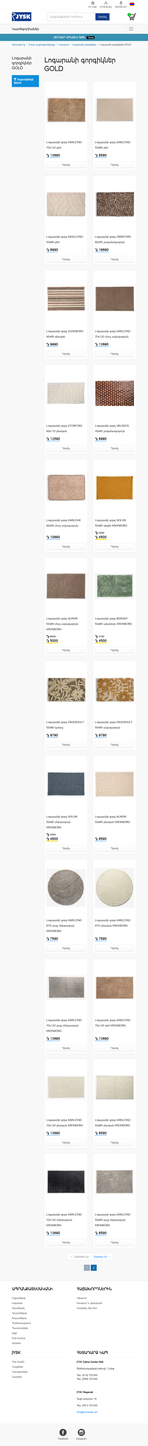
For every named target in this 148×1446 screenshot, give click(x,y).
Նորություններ (20, 1371)
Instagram (81, 1434)
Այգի (14, 1333)
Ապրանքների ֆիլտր (23, 81)
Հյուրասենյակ (19, 1313)
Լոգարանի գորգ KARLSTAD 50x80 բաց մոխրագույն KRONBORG (112, 1220)
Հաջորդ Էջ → (101, 1256)
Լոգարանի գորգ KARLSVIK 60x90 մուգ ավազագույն (63, 523)
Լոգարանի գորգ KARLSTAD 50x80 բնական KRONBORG (112, 1122)
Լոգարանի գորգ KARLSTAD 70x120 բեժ (64, 145)
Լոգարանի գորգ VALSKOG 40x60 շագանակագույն (112, 428)
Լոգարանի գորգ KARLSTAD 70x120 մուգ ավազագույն (112, 334)
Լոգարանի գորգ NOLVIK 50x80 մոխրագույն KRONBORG (62, 822)
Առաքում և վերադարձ (89, 1303)
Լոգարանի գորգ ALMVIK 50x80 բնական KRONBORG (112, 819)
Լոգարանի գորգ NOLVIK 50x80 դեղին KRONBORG (111, 523)
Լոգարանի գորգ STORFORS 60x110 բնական (64, 428)
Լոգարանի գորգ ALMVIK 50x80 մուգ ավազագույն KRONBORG (62, 624)
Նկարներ (17, 1376)
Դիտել (91, 37)
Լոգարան (63, 44)
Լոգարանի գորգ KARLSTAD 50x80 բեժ (112, 145)
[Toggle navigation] (131, 28)
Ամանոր (16, 1343)
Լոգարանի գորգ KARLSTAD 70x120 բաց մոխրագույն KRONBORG (64, 1025)
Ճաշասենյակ (19, 1318)
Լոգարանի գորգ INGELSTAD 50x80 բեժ (64, 239)
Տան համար (18, 1338)
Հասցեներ (17, 1366)
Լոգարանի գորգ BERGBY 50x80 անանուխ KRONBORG (113, 621)
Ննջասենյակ (18, 1298)
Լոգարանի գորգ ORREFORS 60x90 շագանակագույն (113, 239)
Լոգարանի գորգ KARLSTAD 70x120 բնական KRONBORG (64, 1122)
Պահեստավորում (21, 1323)
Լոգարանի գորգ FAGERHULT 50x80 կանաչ (65, 725)
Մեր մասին (18, 1361)
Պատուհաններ (20, 1328)
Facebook (63, 1434)
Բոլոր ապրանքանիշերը (42, 44)
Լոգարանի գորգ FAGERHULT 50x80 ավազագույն (114, 725)
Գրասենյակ (18, 1308)
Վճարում (82, 1298)
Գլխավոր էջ (18, 44)
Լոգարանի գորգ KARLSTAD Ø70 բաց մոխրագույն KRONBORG (64, 925)
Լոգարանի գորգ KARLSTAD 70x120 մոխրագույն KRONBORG (64, 1220)
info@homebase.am (87, 1412)
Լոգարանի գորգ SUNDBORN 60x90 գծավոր (64, 334)
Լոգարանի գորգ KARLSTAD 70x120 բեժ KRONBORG (112, 1023)
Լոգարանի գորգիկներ (84, 44)
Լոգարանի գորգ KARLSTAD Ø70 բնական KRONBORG (112, 923)
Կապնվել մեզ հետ (87, 1308)
